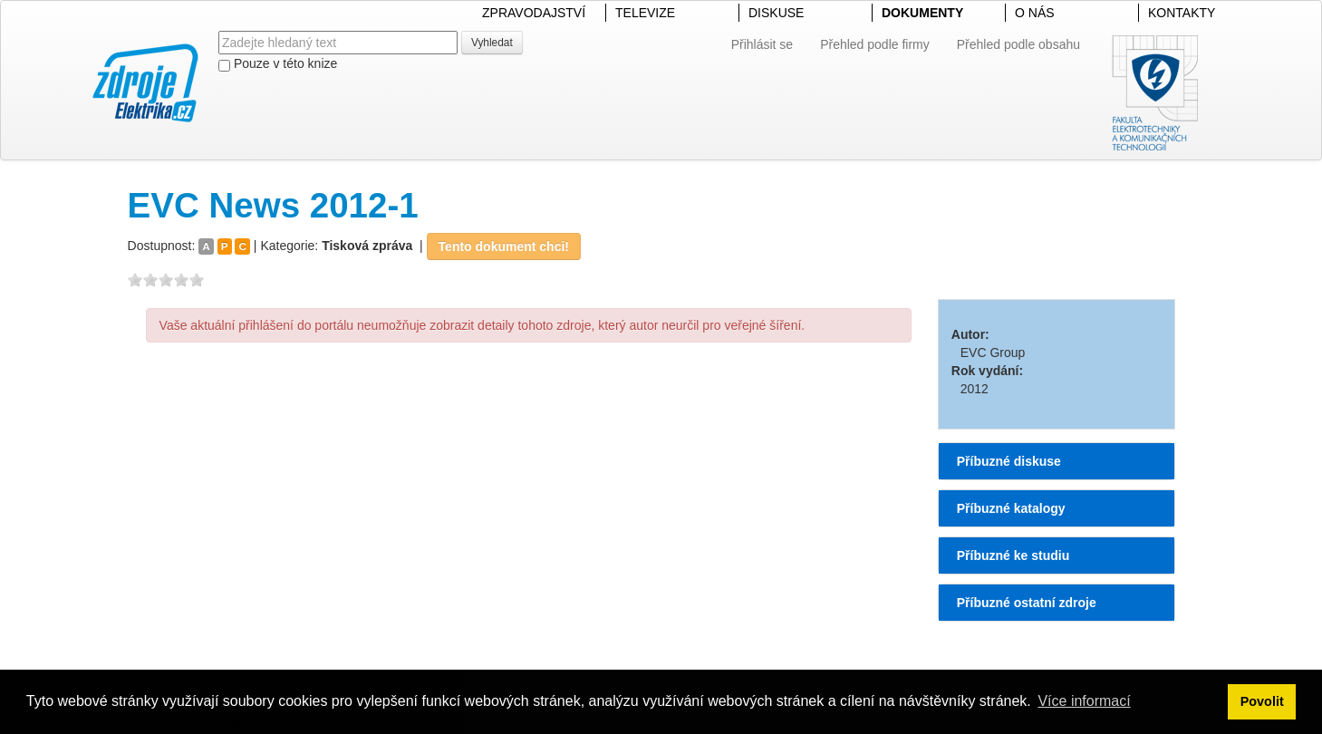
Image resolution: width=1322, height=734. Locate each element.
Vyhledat (492, 42)
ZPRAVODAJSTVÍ (533, 12)
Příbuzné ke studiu (1013, 555)
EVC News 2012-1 (273, 205)
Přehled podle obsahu (1018, 44)
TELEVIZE (645, 12)
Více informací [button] (1083, 701)
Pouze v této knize (277, 64)
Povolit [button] (1262, 701)
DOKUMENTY (922, 12)
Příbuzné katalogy (1011, 508)
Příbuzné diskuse (1009, 461)
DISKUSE (776, 12)
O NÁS (1035, 12)
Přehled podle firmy (875, 44)
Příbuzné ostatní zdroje (1026, 602)
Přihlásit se (762, 44)
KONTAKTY (1181, 12)
